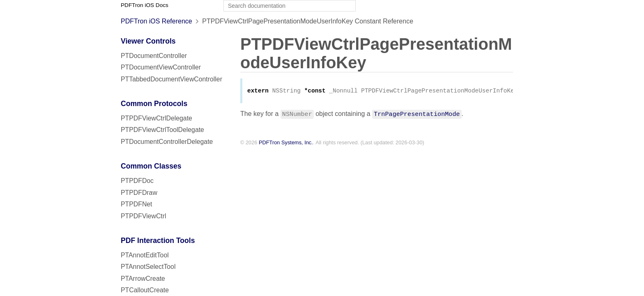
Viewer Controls (148, 41)
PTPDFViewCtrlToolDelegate (162, 129)
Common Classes (151, 166)
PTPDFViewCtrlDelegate (156, 118)
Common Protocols (154, 103)
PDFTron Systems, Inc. (286, 143)
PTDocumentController (154, 55)
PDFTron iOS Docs (144, 5)
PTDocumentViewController (161, 67)
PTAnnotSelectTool (148, 266)
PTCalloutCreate (145, 290)
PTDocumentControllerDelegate (167, 141)
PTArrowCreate (143, 278)
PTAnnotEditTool (145, 255)
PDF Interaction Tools (158, 240)
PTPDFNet (136, 204)
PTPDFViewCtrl (143, 216)
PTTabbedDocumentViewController (171, 79)
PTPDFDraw (139, 192)
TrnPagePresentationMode (417, 114)
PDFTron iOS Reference (156, 21)
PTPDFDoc (137, 180)
